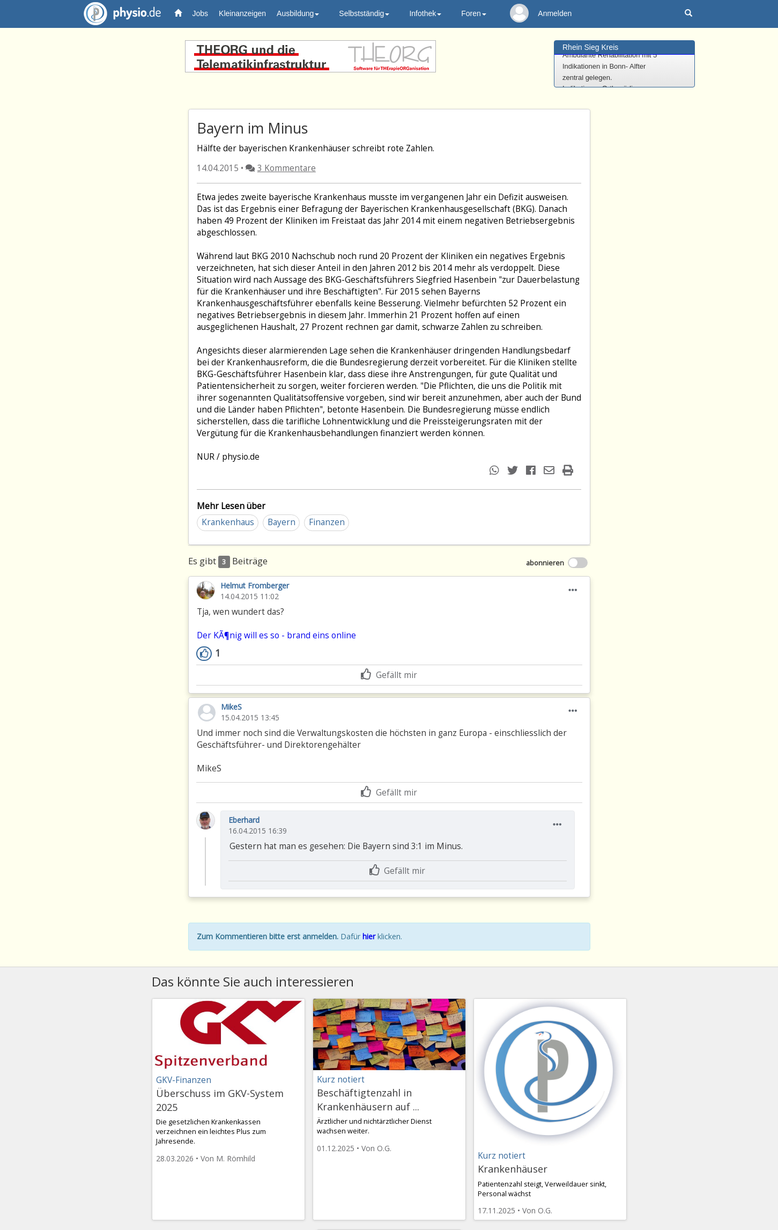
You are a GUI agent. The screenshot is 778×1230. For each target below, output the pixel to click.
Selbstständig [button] (364, 13)
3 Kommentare (286, 168)
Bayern (281, 522)
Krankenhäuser (512, 1168)
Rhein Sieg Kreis (590, 47)
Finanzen (327, 522)
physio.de (118, 13)
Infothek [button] (425, 13)
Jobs (200, 13)
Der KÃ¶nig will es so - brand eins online (276, 635)
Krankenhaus (228, 522)
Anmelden (555, 13)
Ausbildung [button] (298, 13)
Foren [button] (473, 13)
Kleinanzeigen (242, 13)
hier (368, 936)
